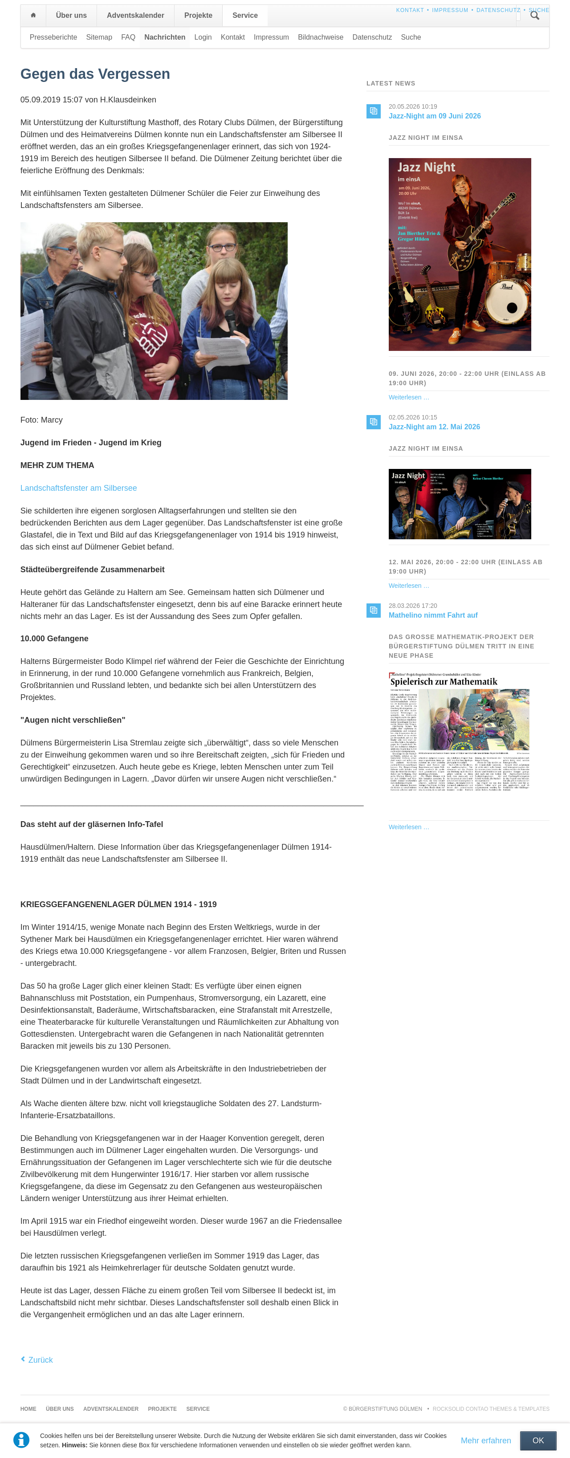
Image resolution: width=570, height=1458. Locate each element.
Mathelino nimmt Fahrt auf (433, 615)
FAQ (128, 37)
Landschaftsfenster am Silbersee (78, 488)
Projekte (198, 15)
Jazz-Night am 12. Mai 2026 (434, 427)
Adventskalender (135, 15)
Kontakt (410, 10)
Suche (539, 10)
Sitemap (99, 37)
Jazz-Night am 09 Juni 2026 (435, 116)
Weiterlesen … (409, 397)
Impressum (450, 10)
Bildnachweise (320, 37)
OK (538, 1440)
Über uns (71, 15)
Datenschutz (498, 10)
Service (245, 15)
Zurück (40, 1360)
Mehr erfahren (486, 1440)
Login (203, 37)
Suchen (535, 15)
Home (33, 15)
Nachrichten (164, 37)
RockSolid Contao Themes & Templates (491, 1409)
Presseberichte (53, 37)
